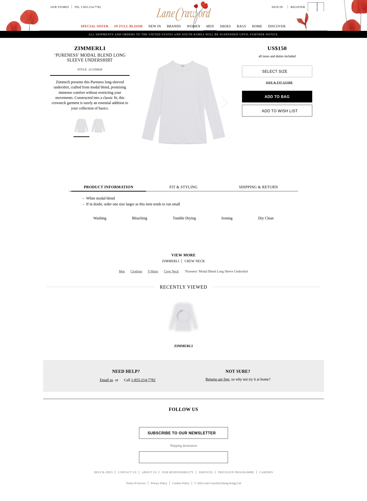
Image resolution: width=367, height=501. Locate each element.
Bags (241, 26)
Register (297, 7)
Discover (277, 26)
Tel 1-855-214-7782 (87, 7)
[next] (224, 102)
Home (257, 26)
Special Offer (95, 26)
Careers (266, 472)
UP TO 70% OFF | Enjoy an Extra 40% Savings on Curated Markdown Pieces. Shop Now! (183, 34)
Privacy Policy (159, 483)
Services (206, 472)
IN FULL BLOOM (128, 26)
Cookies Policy (180, 483)
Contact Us (127, 472)
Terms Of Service (136, 483)
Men (210, 26)
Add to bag (277, 97)
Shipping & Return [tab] (258, 187)
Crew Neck (195, 261)
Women (193, 26)
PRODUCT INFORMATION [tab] (108, 187)
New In (154, 26)
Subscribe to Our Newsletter (183, 433)
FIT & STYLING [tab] (183, 187)
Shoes (225, 26)
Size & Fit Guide (279, 82)
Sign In (278, 7)
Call (137, 380)
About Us (149, 472)
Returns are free (217, 379)
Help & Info (103, 472)
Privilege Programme (236, 472)
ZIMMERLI (90, 48)
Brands (174, 26)
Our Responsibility (178, 472)
